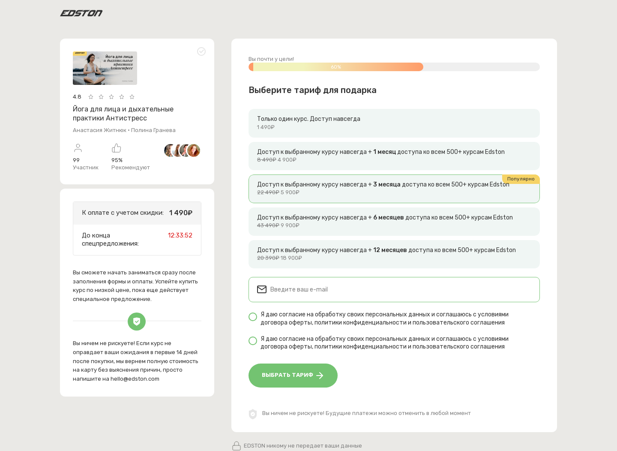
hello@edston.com (135, 379)
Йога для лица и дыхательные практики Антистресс (123, 113)
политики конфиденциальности (360, 322)
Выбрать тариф (293, 375)
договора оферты (286, 322)
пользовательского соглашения (459, 322)
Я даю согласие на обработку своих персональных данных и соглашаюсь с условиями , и (385, 318)
